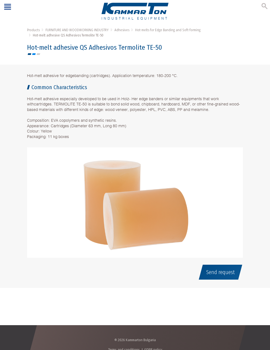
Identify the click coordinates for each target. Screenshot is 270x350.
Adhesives (121, 30)
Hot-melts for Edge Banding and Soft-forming (168, 30)
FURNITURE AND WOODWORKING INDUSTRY (77, 30)
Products (33, 30)
